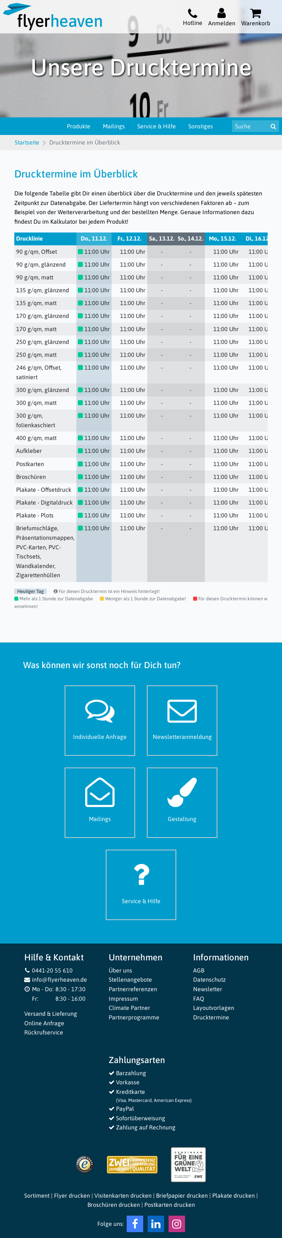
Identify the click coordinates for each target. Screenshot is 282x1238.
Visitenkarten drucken (123, 1195)
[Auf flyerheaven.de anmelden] (221, 16)
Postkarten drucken (169, 1204)
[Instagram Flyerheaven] (177, 1225)
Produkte (78, 126)
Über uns (120, 970)
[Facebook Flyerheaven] (135, 1225)
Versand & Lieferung (50, 1013)
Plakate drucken (233, 1195)
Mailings (114, 126)
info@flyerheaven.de (55, 979)
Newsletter (207, 989)
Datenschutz (209, 979)
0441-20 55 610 (48, 970)
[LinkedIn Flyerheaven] (156, 1225)
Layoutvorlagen (213, 1007)
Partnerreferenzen (133, 989)
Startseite (27, 142)
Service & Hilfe (156, 126)
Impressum (123, 998)
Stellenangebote (130, 979)
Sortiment (37, 1195)
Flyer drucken (72, 1195)
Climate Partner (129, 1007)
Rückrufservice (43, 1032)
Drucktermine (211, 1017)
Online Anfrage (44, 1023)
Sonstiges (200, 126)
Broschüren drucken (113, 1204)
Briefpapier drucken (182, 1195)
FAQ (198, 998)
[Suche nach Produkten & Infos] (250, 126)
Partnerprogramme (134, 1017)
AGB (198, 970)
